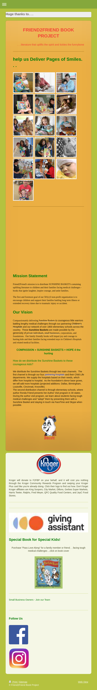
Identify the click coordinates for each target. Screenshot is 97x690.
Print (13, 682)
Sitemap (23, 682)
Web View (83, 682)
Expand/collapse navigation (48, 4)
